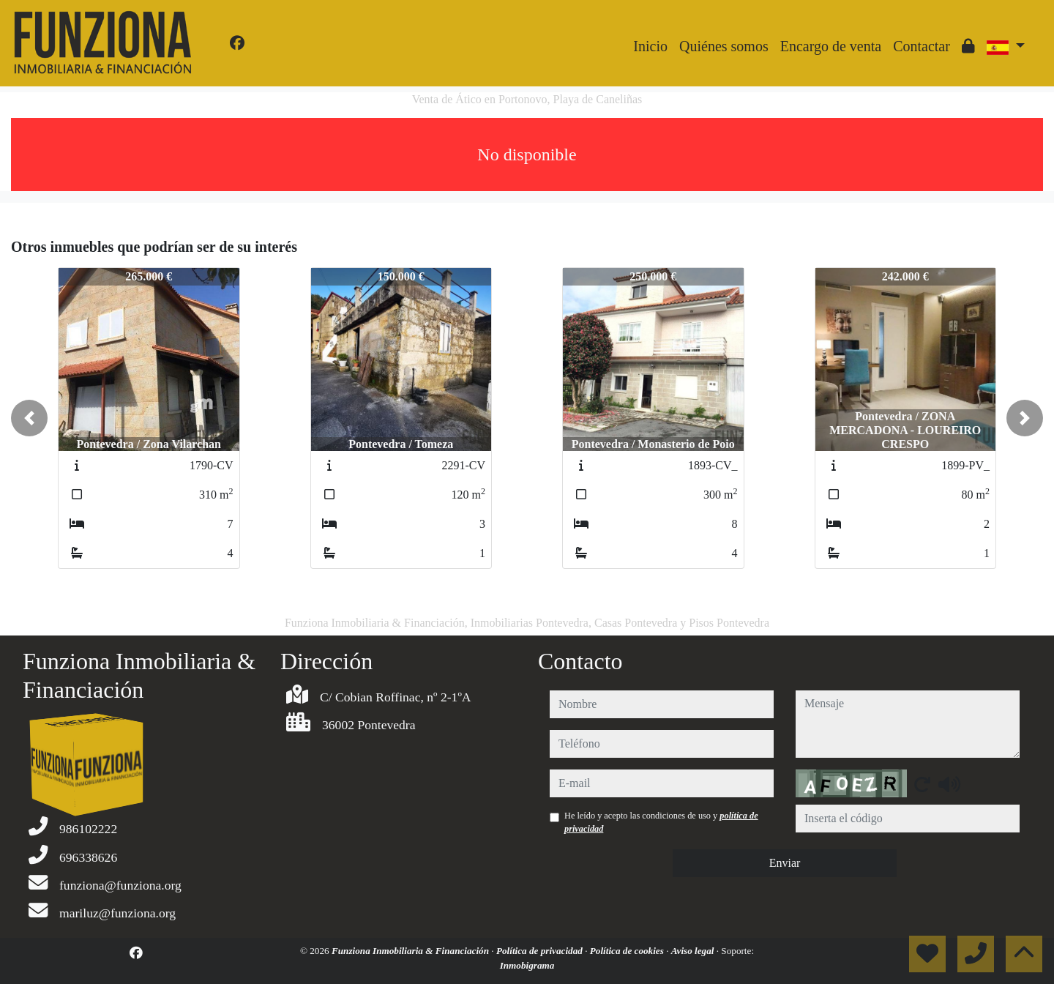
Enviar (785, 863)
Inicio (650, 46)
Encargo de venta (830, 46)
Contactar (921, 46)
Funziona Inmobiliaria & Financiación (411, 950)
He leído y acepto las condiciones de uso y (661, 822)
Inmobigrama (527, 965)
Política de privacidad (540, 950)
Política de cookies (628, 950)
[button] (29, 418)
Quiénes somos (724, 46)
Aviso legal (694, 950)
